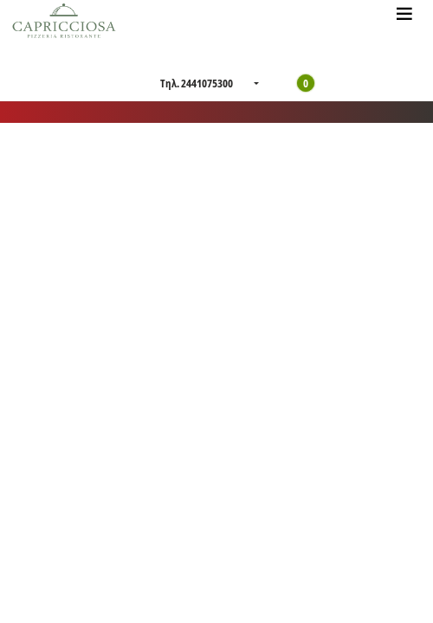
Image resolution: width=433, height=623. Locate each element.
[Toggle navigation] (404, 13)
